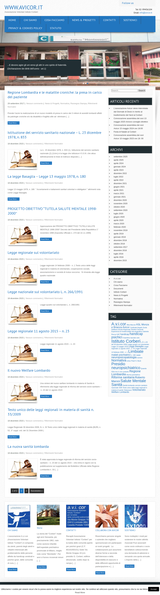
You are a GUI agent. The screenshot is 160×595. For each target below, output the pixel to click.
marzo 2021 (119, 193)
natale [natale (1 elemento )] (138, 355)
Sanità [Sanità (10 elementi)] (116, 384)
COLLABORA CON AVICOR (107, 530)
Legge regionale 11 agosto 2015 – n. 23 (38, 331)
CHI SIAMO (30, 20)
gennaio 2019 (120, 237)
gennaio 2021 (120, 197)
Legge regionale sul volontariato (33, 252)
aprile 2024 (118, 163)
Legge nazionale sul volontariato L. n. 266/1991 (45, 291)
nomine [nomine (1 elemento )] (139, 358)
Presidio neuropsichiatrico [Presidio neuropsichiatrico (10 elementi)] (125, 366)
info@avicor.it (146, 12)
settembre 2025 (120, 156)
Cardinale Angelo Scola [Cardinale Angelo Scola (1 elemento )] (138, 327)
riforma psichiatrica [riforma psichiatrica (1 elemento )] (133, 375)
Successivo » (37, 491)
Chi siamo (118, 282)
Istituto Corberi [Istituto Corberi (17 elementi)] (125, 341)
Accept (154, 589)
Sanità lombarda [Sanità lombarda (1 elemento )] (129, 385)
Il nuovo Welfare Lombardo (29, 370)
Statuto (55, 28)
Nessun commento (34, 103)
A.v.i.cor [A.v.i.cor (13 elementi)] (118, 324)
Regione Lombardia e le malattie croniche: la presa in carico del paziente (55, 94)
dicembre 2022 (120, 173)
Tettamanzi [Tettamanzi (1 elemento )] (128, 390)
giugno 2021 (119, 187)
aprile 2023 (118, 170)
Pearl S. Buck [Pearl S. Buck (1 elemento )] (136, 361)
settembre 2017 (120, 247)
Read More (12, 569)
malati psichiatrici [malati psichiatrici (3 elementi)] (121, 354)
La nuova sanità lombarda (28, 446)
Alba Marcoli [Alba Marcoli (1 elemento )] (131, 325)
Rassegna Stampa (78, 103)
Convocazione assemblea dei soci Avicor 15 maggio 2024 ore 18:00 (129, 127)
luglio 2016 (118, 254)
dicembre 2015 (120, 260)
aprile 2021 (118, 190)
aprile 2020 (118, 220)
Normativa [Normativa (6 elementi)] (118, 360)
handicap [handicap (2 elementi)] (124, 334)
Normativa (64, 103)
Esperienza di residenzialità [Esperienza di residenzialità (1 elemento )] (121, 331)
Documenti (118, 288)
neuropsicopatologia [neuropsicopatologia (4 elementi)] (124, 357)
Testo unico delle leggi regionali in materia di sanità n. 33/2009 (51, 412)
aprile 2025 (118, 160)
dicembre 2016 (120, 250)
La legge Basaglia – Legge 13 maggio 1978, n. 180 (47, 176)
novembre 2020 (120, 203)
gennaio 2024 (120, 166)
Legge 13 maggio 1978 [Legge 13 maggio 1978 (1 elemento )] (119, 346)
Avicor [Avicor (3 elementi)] (126, 327)
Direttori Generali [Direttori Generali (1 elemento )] (137, 329)
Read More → (13, 123)
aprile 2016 (118, 257)
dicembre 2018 (120, 240)
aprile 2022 (118, 180)
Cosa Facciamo (120, 285)
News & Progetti (83, 20)
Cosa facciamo (54, 20)
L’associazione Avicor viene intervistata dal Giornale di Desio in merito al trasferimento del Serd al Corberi (131, 111)
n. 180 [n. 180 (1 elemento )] (133, 355)
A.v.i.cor (117, 278)
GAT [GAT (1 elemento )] (118, 334)
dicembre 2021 (120, 183)
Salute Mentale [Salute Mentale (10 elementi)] (133, 381)
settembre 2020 (120, 210)
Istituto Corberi (120, 292)
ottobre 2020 (119, 207)
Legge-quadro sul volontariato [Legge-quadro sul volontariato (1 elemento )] (138, 344)
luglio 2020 (118, 213)
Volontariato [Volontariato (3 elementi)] (139, 389)
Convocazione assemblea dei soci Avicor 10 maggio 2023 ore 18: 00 (129, 137)
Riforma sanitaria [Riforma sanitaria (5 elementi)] (122, 377)
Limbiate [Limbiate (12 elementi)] (136, 351)
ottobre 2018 (119, 244)
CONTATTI (109, 20)
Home (12, 20)
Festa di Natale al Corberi (125, 132)
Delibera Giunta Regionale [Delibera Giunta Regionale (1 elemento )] (120, 329)
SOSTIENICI (130, 20)
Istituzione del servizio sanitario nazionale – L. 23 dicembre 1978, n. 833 (54, 134)
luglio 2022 (118, 177)
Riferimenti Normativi (53, 144)
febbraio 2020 (120, 227)
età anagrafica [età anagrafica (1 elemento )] (137, 331)
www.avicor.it (24, 7)
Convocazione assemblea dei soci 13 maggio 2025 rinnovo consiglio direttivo (131, 120)
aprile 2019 (118, 233)
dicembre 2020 (120, 200)
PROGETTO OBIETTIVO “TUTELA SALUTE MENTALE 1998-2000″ (52, 211)
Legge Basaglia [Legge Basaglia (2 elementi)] (136, 346)
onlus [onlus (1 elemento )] (129, 361)
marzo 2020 (119, 223)
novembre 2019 (120, 230)
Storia (39, 527)
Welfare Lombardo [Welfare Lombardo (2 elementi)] (120, 392)
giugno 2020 (119, 217)
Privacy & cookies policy (25, 28)
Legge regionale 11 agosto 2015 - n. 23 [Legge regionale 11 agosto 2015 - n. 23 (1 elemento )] (130, 347)
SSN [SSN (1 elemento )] (120, 388)
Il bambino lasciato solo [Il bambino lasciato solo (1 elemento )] (131, 338)
